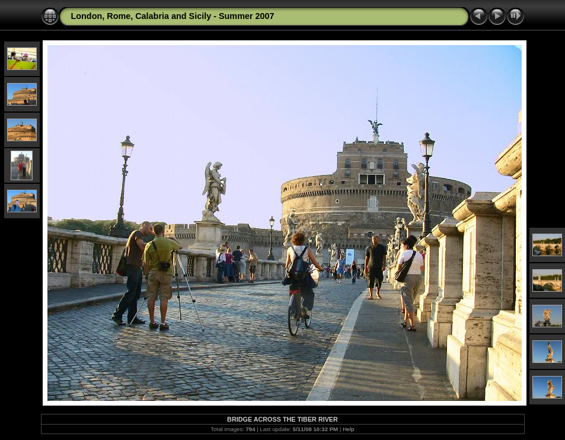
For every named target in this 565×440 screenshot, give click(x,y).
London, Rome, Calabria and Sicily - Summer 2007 (172, 16)
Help (349, 429)
